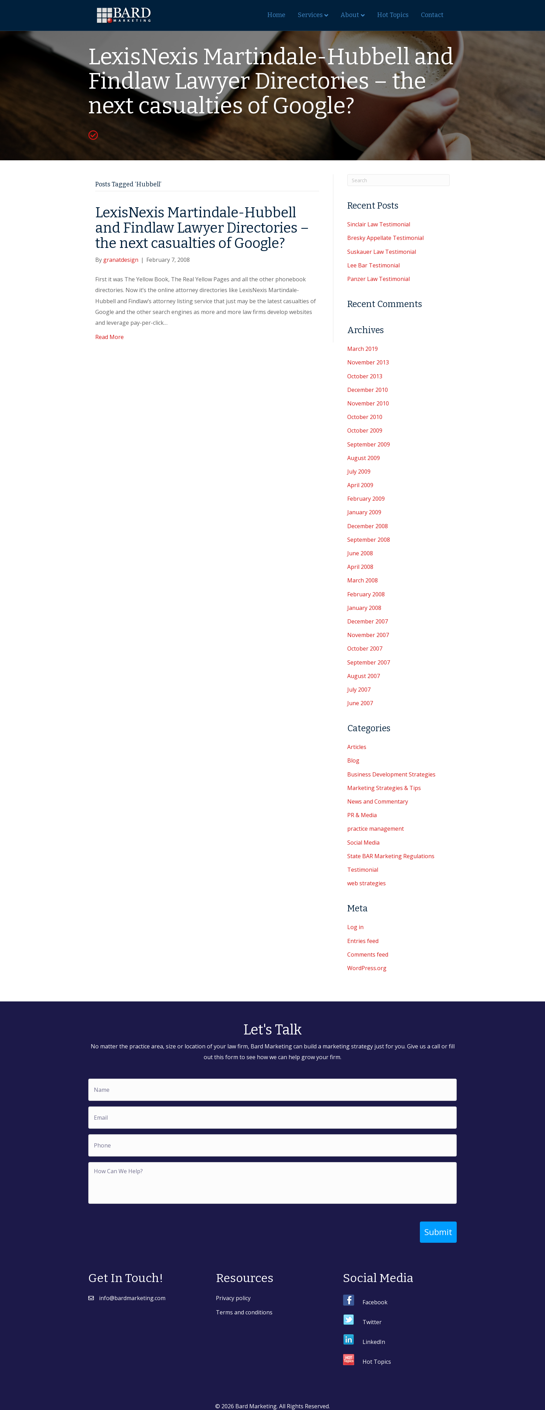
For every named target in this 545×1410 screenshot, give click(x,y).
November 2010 (368, 403)
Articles (356, 747)
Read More (109, 337)
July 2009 (359, 471)
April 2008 (360, 567)
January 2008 (364, 608)
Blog (353, 760)
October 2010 (364, 417)
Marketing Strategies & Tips (384, 788)
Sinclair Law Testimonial (378, 224)
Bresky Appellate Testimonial (385, 238)
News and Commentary (377, 801)
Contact (432, 15)
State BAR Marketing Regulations (390, 856)
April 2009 (360, 485)
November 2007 (368, 635)
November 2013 (368, 362)
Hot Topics (392, 15)
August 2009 (363, 458)
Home (276, 15)
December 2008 (367, 526)
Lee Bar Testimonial (373, 265)
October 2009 (364, 430)
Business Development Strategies (391, 774)
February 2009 (366, 498)
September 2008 (368, 539)
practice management (375, 828)
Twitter (372, 1316)
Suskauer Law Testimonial (381, 252)
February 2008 (366, 594)
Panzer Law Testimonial (378, 279)
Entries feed (363, 941)
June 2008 (360, 553)
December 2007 (367, 621)
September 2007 (368, 662)
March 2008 (362, 580)
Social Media (363, 842)
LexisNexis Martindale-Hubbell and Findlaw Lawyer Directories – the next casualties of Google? (202, 228)
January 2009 (364, 512)
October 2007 (364, 648)
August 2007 (363, 676)
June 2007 (360, 703)
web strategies (366, 883)
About (350, 15)
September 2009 (368, 444)
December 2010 (367, 390)
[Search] (398, 180)
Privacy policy (233, 1292)
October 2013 (364, 376)
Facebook (375, 1296)
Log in (355, 927)
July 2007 (359, 689)
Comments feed (367, 954)
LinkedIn (374, 1336)
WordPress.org (367, 968)
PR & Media (362, 815)
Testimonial (362, 869)
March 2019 (362, 349)
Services (310, 15)
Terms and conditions (244, 1307)
